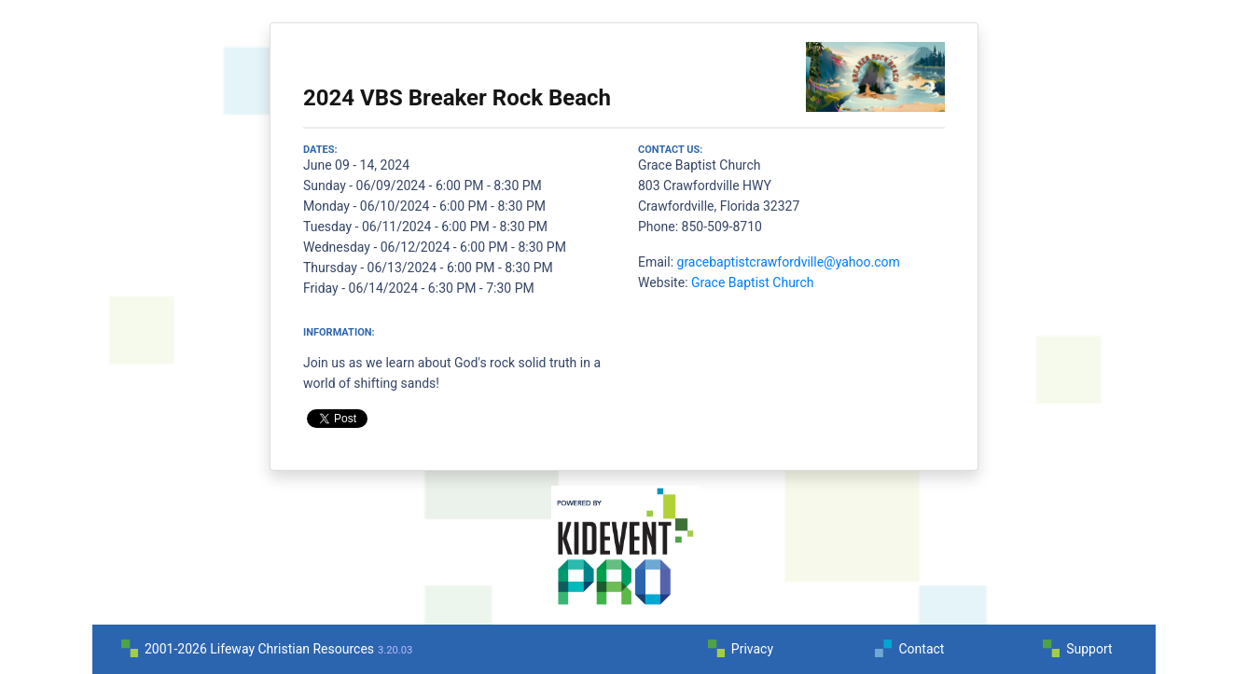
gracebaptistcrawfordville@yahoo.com (788, 261)
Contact (921, 648)
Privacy (752, 648)
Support (1089, 648)
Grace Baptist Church (752, 282)
